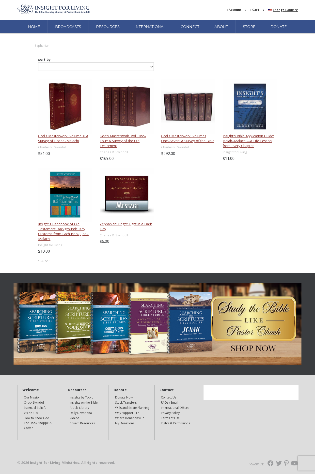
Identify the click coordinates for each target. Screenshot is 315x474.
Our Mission (32, 397)
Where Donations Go (129, 418)
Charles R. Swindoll (52, 147)
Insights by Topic (81, 397)
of (46, 261)
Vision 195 (31, 413)
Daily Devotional (81, 413)
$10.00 (44, 251)
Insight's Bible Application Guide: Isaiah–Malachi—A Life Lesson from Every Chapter (248, 141)
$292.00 (168, 153)
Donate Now (124, 397)
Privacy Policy (170, 413)
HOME (34, 26)
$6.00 (104, 241)
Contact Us (168, 397)
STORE (249, 26)
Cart (255, 10)
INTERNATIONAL (150, 26)
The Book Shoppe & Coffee (38, 425)
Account (235, 10)
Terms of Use (170, 418)
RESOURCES (108, 26)
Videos (74, 418)
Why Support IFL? (127, 413)
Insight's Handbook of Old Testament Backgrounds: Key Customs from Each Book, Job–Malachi (63, 231)
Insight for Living (235, 152)
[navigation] (235, 9)
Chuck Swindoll (34, 402)
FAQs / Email (169, 402)
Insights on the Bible (84, 402)
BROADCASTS (68, 26)
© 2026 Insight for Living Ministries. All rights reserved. (66, 462)
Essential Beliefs (35, 408)
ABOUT (221, 26)
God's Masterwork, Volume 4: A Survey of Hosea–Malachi (63, 138)
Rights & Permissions (175, 423)
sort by (44, 59)
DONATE (278, 26)
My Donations (124, 423)
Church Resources (82, 423)
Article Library (79, 408)
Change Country (285, 10)
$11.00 (229, 158)
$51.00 (44, 153)
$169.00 (107, 158)
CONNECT (190, 26)
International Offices (175, 408)
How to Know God (36, 418)
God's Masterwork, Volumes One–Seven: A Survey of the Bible (187, 138)
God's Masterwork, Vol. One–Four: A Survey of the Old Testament (123, 141)
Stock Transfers (126, 402)
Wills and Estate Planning (132, 408)
